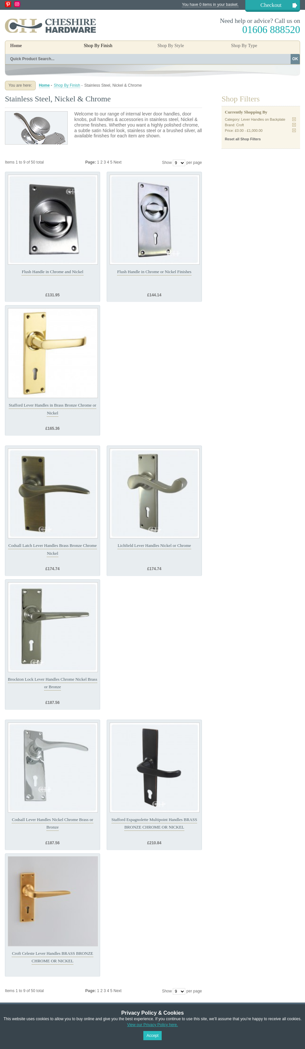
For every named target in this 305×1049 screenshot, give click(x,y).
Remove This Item (294, 119)
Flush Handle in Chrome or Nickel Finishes (154, 271)
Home (16, 45)
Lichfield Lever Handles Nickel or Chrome (154, 545)
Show (167, 162)
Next (118, 162)
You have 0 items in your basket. (210, 4)
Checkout (270, 5)
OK (295, 59)
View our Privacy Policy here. (152, 1025)
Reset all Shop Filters (243, 139)
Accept (153, 1035)
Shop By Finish (67, 85)
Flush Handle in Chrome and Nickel (52, 271)
